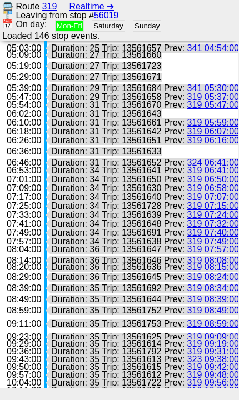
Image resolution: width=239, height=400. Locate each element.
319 (49, 6)
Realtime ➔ (91, 6)
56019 (106, 15)
